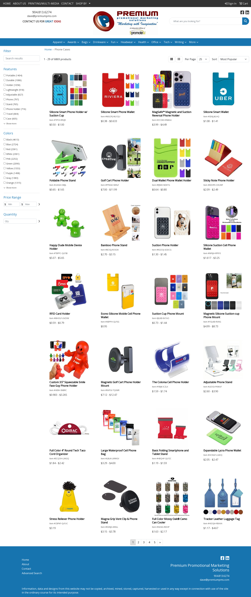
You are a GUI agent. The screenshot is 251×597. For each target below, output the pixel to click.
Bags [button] (85, 42)
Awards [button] (72, 42)
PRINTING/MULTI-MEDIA (43, 3)
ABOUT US (19, 3)
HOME (7, 3)
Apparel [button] (57, 42)
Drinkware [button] (99, 42)
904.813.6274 (41, 12)
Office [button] (154, 42)
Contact (26, 568)
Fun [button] (113, 42)
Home (25, 559)
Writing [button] (179, 42)
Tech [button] (167, 42)
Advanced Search (32, 573)
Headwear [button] (127, 42)
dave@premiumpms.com (42, 16)
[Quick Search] (205, 21)
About (25, 564)
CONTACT (67, 3)
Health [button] (142, 42)
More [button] (192, 42)
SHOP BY (81, 3)
